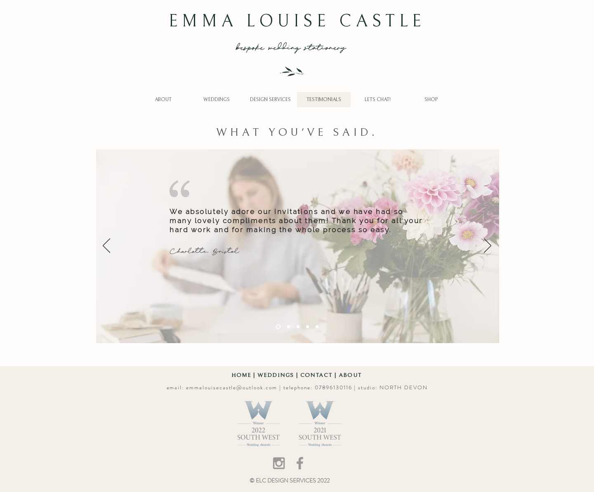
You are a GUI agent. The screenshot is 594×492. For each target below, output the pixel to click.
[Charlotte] (278, 326)
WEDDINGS (275, 375)
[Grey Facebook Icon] (300, 463)
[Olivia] (307, 326)
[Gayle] (288, 326)
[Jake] (317, 326)
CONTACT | (319, 375)
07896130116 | (336, 387)
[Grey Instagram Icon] (279, 463)
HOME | (244, 375)
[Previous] (106, 246)
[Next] (487, 246)
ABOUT (350, 375)
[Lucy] (298, 326)
